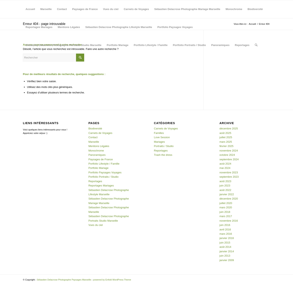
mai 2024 (224, 167)
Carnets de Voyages (136, 9)
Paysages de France (85, 9)
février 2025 (226, 146)
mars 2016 (225, 233)
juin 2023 (224, 185)
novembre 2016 (228, 220)
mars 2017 (225, 216)
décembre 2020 (228, 198)
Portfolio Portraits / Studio (189, 45)
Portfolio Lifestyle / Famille (151, 45)
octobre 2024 (227, 154)
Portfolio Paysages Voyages (175, 27)
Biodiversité (255, 9)
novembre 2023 (228, 172)
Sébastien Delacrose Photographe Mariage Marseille (187, 9)
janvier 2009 (226, 260)
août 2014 (225, 246)
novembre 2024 (228, 150)
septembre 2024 (229, 159)
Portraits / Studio (163, 146)
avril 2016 (225, 229)
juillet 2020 (225, 203)
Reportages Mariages (39, 27)
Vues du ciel (110, 9)
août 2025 (225, 133)
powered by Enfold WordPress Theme (112, 279)
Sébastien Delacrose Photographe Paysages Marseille (64, 279)
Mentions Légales (69, 27)
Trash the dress (163, 154)
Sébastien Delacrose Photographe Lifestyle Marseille (118, 27)
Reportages (242, 45)
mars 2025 (225, 141)
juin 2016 (224, 225)
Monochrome (234, 9)
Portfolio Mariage (117, 45)
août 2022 (225, 190)
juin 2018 (224, 211)
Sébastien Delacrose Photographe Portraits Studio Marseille (63, 45)
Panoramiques (220, 45)
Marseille (46, 9)
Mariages (159, 141)
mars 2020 (225, 207)
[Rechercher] (256, 45)
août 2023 (225, 181)
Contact (62, 9)
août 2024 (225, 163)
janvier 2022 (226, 194)
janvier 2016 (226, 238)
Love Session (162, 137)
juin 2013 (224, 255)
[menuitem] (256, 45)
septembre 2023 (229, 176)
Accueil (30, 9)
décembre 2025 (228, 128)
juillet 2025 (225, 137)
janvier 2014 (226, 251)
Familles (159, 133)
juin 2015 (224, 242)
